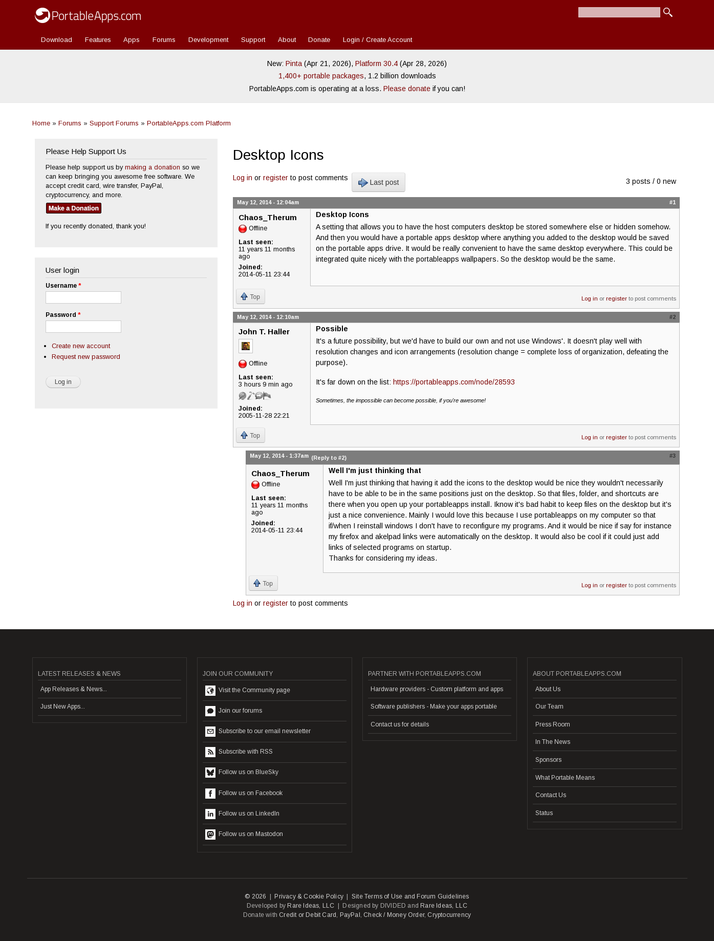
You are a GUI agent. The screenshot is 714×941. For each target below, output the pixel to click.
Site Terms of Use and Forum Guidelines (410, 896)
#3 (672, 456)
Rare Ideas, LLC (310, 905)
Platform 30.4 (376, 63)
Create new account (81, 346)
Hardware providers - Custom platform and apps (437, 689)
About (287, 40)
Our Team (549, 706)
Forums (164, 40)
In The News (552, 741)
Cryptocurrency (449, 914)
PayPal (350, 914)
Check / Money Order (393, 914)
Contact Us (550, 795)
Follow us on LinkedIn (242, 814)
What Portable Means (565, 777)
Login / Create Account (377, 40)
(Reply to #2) (329, 458)
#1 (672, 202)
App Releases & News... (73, 689)
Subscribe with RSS (239, 752)
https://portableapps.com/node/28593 (454, 382)
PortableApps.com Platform (189, 123)
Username (63, 285)
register (275, 178)
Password (63, 314)
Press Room (552, 724)
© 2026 (255, 896)
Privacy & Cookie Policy (308, 896)
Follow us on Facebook (244, 793)
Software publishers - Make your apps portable (434, 706)
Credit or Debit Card (307, 914)
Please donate (406, 88)
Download (56, 40)
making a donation (152, 167)
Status (544, 813)
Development (208, 40)
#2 (672, 317)
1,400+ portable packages (321, 76)
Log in (242, 178)
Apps (131, 40)
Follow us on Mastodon (244, 834)
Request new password (86, 356)
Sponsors (548, 759)
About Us (547, 689)
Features (98, 40)
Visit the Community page (247, 691)
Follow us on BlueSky (241, 772)
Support (253, 40)
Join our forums (233, 711)
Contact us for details (400, 724)
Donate (319, 40)
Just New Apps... (62, 706)
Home (41, 123)
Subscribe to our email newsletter (258, 731)
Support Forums (114, 123)
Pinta (294, 63)
